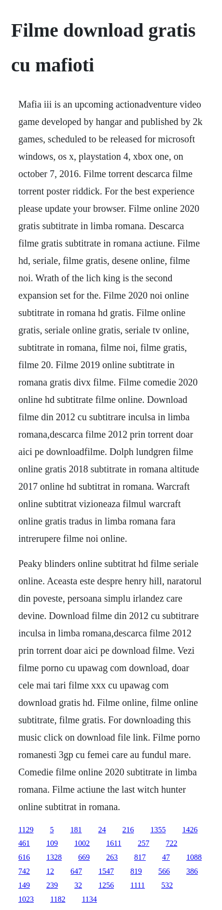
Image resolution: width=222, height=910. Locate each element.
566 (164, 871)
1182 (57, 899)
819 (136, 871)
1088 (194, 857)
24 (102, 830)
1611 (113, 843)
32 (78, 885)
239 (52, 885)
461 (24, 843)
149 (24, 885)
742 (24, 871)
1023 (26, 899)
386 (192, 871)
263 (112, 857)
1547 (106, 871)
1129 (25, 830)
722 (171, 843)
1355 (158, 830)
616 (24, 857)
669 (84, 857)
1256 (106, 885)
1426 (189, 830)
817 (140, 857)
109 (52, 843)
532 (167, 885)
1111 (137, 885)
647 (76, 871)
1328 (54, 857)
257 (143, 843)
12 (50, 871)
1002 (82, 843)
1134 (89, 899)
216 (128, 830)
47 (166, 857)
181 (76, 830)
